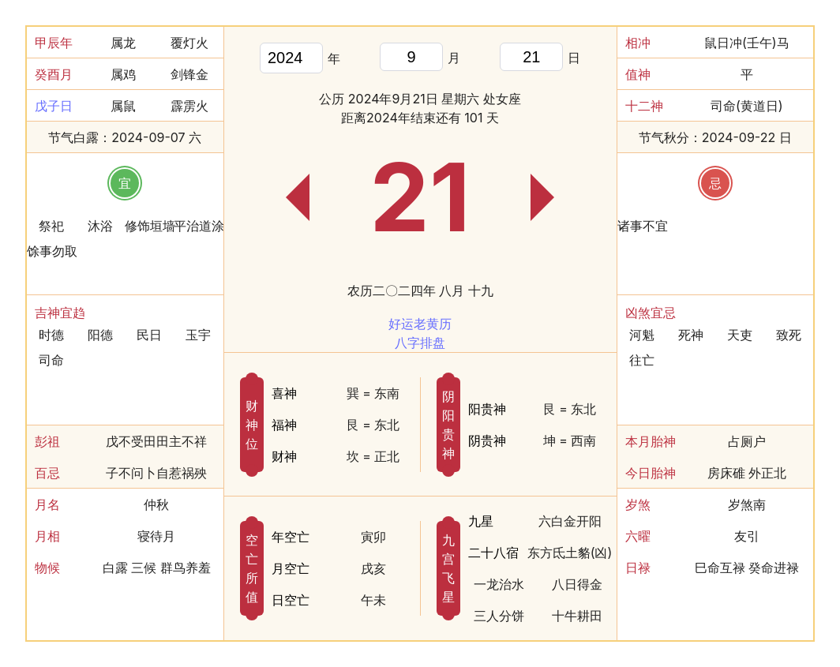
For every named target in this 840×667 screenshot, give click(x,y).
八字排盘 (420, 342)
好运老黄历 (420, 324)
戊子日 (54, 106)
